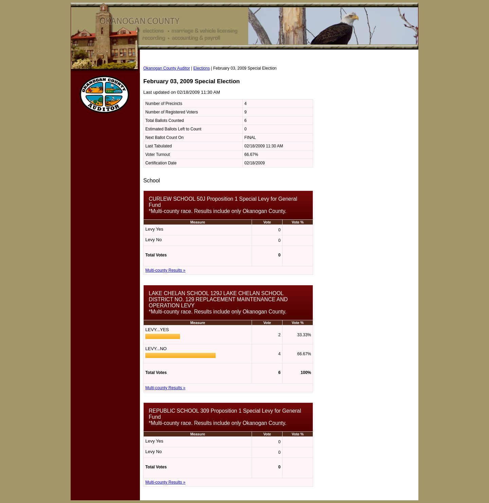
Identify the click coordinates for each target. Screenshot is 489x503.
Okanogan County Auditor (166, 68)
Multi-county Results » (165, 270)
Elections (201, 68)
